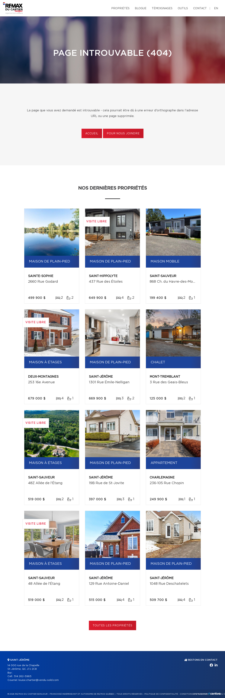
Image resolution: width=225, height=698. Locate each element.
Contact (200, 8)
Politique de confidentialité (161, 694)
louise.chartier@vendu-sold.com (38, 680)
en (216, 8)
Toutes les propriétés (112, 625)
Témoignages (162, 8)
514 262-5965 (22, 676)
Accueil (91, 133)
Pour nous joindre (123, 133)
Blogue (140, 8)
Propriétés (120, 8)
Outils (183, 8)
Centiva (214, 693)
